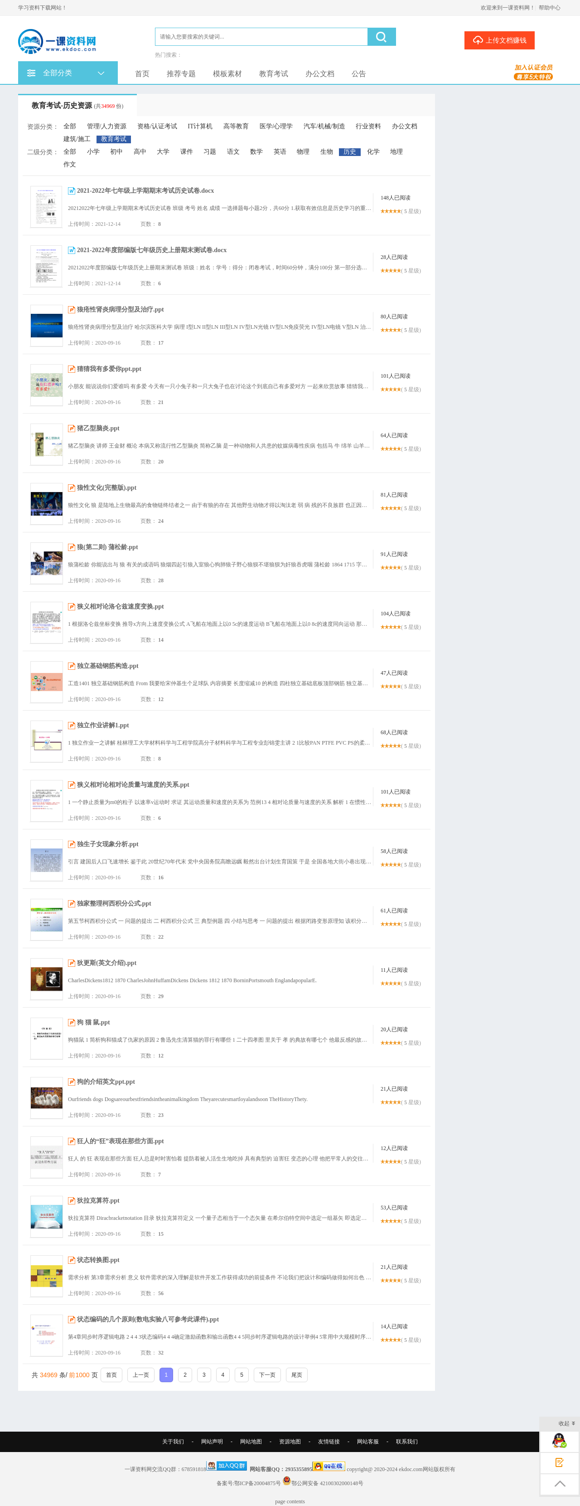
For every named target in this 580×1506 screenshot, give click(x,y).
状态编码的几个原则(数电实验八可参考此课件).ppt (148, 1319)
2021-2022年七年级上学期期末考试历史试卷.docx (145, 190)
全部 (69, 126)
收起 (567, 1424)
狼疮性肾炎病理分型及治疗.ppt (120, 309)
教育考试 (273, 74)
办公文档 (319, 74)
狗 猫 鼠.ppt (93, 1022)
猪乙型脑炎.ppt (98, 428)
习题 (209, 151)
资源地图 (290, 1441)
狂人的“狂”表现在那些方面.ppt (120, 1141)
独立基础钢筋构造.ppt (108, 666)
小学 (93, 151)
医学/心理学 (276, 126)
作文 (69, 164)
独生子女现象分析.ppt (108, 844)
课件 (186, 151)
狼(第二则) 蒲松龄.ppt (107, 547)
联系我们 (407, 1441)
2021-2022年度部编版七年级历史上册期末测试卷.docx (152, 250)
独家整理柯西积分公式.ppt (114, 903)
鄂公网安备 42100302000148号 (327, 1483)
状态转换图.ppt (98, 1260)
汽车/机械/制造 (324, 126)
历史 (349, 151)
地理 (396, 151)
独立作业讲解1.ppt (103, 725)
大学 (163, 151)
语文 (233, 151)
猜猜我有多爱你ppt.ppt (109, 369)
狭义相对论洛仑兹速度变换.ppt (120, 606)
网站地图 (251, 1441)
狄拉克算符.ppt (98, 1200)
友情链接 (329, 1441)
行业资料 (368, 126)
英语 (280, 151)
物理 (303, 151)
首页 (142, 74)
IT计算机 (200, 126)
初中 (116, 151)
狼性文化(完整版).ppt (106, 487)
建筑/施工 (77, 139)
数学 (256, 151)
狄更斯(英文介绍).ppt (106, 963)
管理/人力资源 (107, 126)
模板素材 (227, 74)
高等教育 (236, 126)
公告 (359, 74)
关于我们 (173, 1441)
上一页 (141, 1375)
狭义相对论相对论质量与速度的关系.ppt (133, 784)
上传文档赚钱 (500, 39)
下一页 (267, 1375)
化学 (373, 151)
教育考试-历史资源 (77, 105)
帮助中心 (550, 8)
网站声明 (212, 1441)
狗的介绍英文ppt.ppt (106, 1081)
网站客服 (368, 1441)
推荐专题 (181, 74)
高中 (140, 151)
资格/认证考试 (157, 126)
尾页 (296, 1375)
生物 (326, 151)
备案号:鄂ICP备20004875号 (249, 1483)
